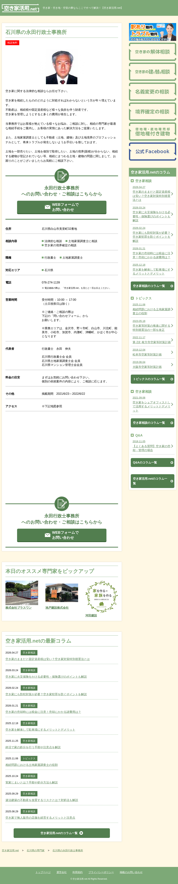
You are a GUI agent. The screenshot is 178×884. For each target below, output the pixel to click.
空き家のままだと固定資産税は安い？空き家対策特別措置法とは (47, 659)
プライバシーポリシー (101, 872)
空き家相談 (29, 652)
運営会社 (61, 872)
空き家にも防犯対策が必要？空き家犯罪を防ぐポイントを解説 (46, 694)
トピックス (29, 758)
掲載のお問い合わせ (131, 872)
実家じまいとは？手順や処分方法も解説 (31, 782)
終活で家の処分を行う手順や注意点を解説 (33, 747)
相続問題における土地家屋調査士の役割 (31, 764)
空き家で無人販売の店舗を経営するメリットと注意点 (40, 817)
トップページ (43, 872)
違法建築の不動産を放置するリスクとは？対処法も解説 (41, 800)
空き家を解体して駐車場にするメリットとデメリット (40, 729)
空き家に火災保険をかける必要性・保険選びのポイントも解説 (46, 676)
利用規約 (77, 872)
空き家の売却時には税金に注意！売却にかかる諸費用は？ (43, 711)
